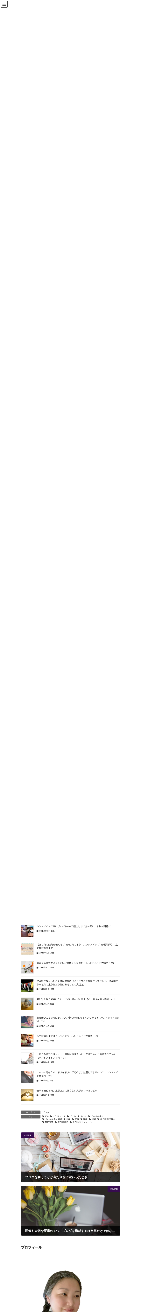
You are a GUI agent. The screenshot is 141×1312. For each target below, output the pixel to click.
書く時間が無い (107, 1119)
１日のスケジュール (82, 1122)
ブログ (45, 1112)
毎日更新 (49, 1122)
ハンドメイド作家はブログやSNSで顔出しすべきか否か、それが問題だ (73, 926)
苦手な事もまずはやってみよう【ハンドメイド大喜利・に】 (68, 1036)
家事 (77, 1119)
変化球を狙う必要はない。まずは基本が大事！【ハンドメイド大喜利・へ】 (76, 999)
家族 (85, 1119)
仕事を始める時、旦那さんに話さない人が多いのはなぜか (67, 1090)
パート (73, 1116)
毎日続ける (63, 1122)
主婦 (68, 1119)
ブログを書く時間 (53, 1119)
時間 (94, 1119)
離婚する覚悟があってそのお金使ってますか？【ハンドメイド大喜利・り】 (76, 962)
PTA (47, 1116)
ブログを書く (97, 1116)
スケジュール (59, 1116)
